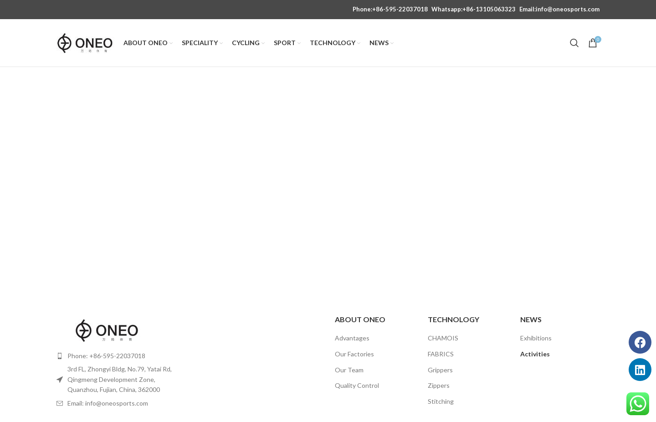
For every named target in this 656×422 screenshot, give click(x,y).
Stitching (441, 401)
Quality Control (357, 385)
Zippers (439, 385)
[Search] (574, 43)
